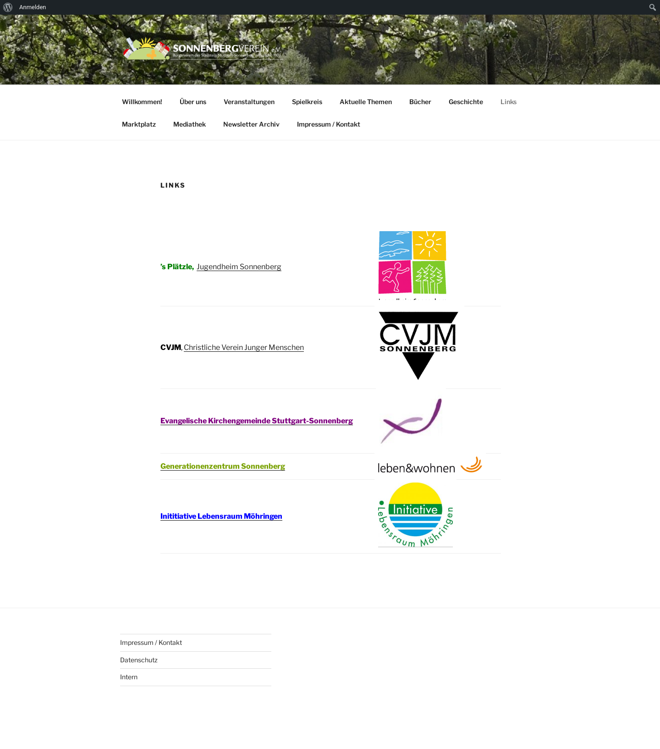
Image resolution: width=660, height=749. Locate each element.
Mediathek (189, 124)
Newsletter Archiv (251, 124)
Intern (129, 677)
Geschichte (466, 101)
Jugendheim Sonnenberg (239, 266)
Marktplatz (139, 124)
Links (508, 101)
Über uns (193, 101)
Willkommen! (142, 101)
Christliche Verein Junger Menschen (244, 347)
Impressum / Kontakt (328, 124)
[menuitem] (8, 7)
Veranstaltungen (249, 101)
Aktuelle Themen (366, 101)
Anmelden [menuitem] (32, 7)
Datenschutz (139, 660)
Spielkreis (307, 101)
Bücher (420, 101)
